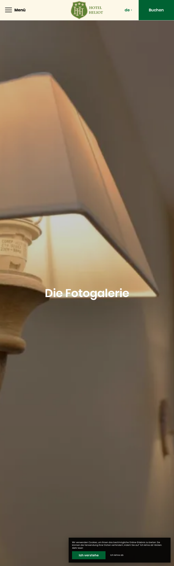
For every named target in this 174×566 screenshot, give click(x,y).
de (128, 10)
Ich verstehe (89, 555)
